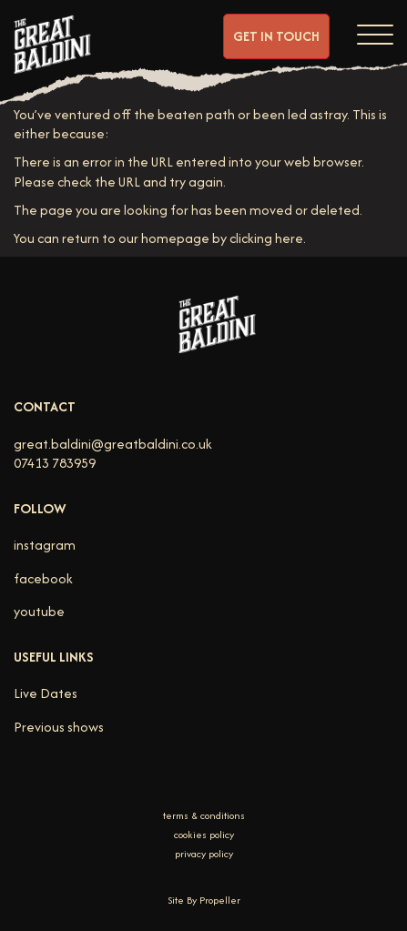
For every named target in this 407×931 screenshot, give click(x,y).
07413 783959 (55, 462)
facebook (43, 578)
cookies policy (204, 835)
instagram (45, 544)
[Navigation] (375, 32)
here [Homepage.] (289, 238)
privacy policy (204, 854)
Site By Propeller (204, 900)
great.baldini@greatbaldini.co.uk (113, 443)
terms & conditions (204, 816)
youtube (39, 611)
